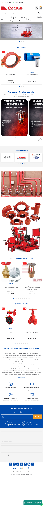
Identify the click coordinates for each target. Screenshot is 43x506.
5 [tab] (20, 298)
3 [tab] (22, 164)
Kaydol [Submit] (37, 417)
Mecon (32, 72)
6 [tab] (22, 298)
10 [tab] (29, 298)
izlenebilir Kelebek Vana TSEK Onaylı (11, 332)
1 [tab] (18, 164)
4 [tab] (24, 164)
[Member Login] (36, 8)
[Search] (21, 13)
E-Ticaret (18, 474)
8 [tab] (26, 298)
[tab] (19, 41)
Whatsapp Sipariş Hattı (33, 503)
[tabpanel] (21, 31)
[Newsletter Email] (21, 417)
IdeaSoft (13, 474)
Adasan (10, 284)
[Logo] (12, 8)
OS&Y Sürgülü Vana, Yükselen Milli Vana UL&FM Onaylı (32, 332)
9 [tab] (28, 298)
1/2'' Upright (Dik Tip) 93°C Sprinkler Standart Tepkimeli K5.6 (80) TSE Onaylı (32, 287)
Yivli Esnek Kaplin (10, 74)
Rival (10, 329)
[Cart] (40, 8)
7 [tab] (24, 298)
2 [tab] (20, 164)
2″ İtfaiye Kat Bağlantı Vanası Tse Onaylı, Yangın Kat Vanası (11, 287)
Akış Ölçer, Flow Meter (32, 74)
